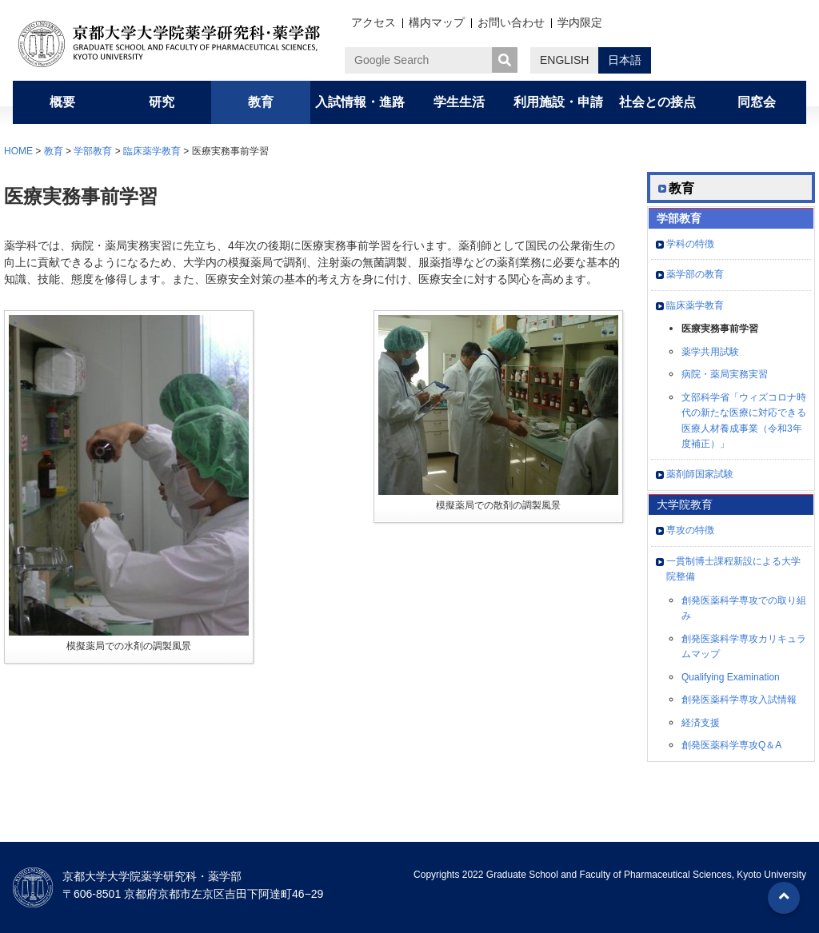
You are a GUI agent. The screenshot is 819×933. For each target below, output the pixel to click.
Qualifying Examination (730, 677)
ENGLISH (564, 60)
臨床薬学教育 (152, 151)
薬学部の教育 (695, 274)
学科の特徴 (690, 243)
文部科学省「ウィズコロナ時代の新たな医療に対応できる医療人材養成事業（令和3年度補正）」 (743, 421)
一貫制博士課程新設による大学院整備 (733, 569)
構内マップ (437, 22)
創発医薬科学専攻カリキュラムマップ (743, 646)
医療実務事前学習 (719, 328)
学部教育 (93, 151)
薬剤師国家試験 (699, 474)
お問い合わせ (511, 22)
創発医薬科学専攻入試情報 (739, 699)
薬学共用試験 (710, 351)
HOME (18, 151)
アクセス (373, 22)
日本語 (624, 60)
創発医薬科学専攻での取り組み (743, 608)
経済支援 (700, 722)
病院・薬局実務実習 (724, 374)
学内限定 (579, 22)
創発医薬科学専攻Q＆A (731, 745)
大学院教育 (685, 504)
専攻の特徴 (690, 530)
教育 (53, 151)
